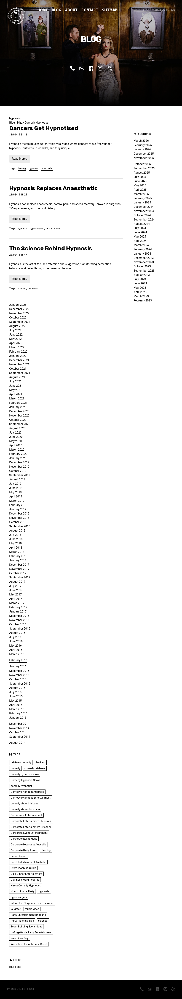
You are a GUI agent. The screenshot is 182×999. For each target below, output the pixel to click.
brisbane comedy (21, 762)
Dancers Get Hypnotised (43, 128)
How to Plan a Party (22, 891)
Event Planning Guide (23, 868)
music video (47, 168)
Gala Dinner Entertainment (26, 873)
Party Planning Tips (22, 920)
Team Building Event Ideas (26, 926)
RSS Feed (15, 966)
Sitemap (109, 9)
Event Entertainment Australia (28, 862)
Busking (40, 762)
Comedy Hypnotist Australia (27, 791)
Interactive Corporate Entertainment (32, 903)
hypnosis (33, 168)
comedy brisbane (35, 768)
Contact (89, 9)
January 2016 (17, 666)
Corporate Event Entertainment (29, 832)
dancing (22, 168)
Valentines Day (19, 938)
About (71, 9)
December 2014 (19, 723)
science (21, 288)
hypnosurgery (37, 228)
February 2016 (18, 660)
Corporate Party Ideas (24, 850)
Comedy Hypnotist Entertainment (30, 797)
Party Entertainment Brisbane (28, 914)
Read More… (20, 158)
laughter (15, 909)
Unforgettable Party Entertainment (31, 932)
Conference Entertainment (26, 815)
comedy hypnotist (21, 786)
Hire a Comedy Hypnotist (26, 885)
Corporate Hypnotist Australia (28, 844)
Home (43, 9)
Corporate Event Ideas (24, 838)
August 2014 (17, 742)
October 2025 (142, 164)
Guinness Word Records (25, 879)
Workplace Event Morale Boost (29, 944)
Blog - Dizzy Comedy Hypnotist (28, 122)
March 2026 (141, 140)
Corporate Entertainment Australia (31, 821)
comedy (15, 768)
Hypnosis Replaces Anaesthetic (53, 188)
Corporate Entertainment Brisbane (31, 827)
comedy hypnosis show (25, 774)
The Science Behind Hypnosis (50, 248)
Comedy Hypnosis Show (25, 780)
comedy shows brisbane (25, 809)
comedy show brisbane (24, 803)
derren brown (53, 228)
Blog (56, 9)
